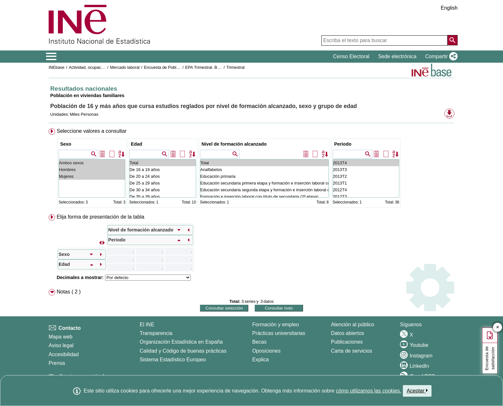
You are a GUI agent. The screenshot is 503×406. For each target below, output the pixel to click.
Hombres (92, 169)
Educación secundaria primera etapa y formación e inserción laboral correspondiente (264, 183)
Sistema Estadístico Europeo (173, 359)
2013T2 (366, 176)
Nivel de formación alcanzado (234, 144)
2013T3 (366, 169)
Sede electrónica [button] (397, 56)
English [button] (449, 8)
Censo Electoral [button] (351, 56)
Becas (259, 342)
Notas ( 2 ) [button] (69, 291)
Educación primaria (264, 176)
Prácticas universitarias (278, 333)
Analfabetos (264, 169)
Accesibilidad (64, 354)
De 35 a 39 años (162, 196)
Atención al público (352, 324)
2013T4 (366, 162)
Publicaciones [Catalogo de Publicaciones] (347, 342)
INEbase (56, 67)
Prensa (57, 363)
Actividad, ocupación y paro (94, 67)
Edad (136, 144)
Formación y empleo (275, 324)
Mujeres (92, 176)
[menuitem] (251, 169)
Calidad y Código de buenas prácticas (183, 351)
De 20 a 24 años (162, 176)
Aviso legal (61, 345)
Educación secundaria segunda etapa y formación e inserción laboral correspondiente (264, 189)
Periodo (343, 144)
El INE (147, 324)
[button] (440, 56)
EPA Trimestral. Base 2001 (209, 67)
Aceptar (417, 390)
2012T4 (366, 189)
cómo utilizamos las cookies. (368, 390)
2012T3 (366, 196)
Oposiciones (266, 351)
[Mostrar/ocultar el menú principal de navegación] (51, 56)
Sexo (65, 144)
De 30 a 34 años (162, 189)
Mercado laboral (125, 67)
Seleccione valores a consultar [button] (92, 131)
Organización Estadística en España (181, 342)
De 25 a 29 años (162, 183)
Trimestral (235, 67)
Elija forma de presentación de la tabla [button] (100, 217)
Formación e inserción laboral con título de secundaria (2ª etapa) (264, 196)
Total (162, 162)
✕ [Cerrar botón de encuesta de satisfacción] (497, 327)
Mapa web (60, 336)
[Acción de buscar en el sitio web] (452, 40)
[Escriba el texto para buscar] (384, 40)
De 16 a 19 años (162, 169)
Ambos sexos (92, 162)
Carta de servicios (351, 351)
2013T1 (366, 183)
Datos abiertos (347, 333)
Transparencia (156, 333)
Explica (260, 359)
